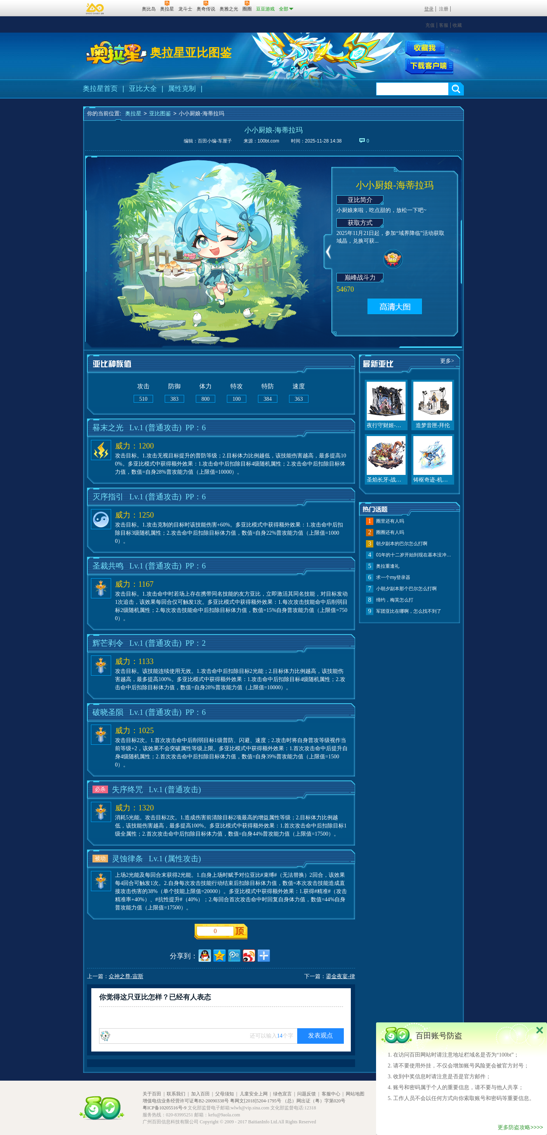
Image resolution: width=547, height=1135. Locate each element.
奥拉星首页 (100, 88)
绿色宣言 (282, 1094)
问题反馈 (306, 1094)
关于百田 (152, 1094)
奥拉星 (133, 113)
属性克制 (182, 88)
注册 (443, 9)
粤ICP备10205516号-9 (164, 1108)
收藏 (457, 25)
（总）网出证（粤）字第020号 (313, 1101)
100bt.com (268, 141)
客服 (443, 25)
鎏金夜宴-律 (340, 976)
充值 (430, 25)
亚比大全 (143, 88)
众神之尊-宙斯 (126, 976)
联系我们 (176, 1094)
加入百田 (200, 1094)
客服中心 (331, 1094)
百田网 (124, 8)
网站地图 (355, 1094)
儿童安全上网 (254, 1094)
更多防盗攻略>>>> (520, 1127)
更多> (447, 361)
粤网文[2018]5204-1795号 (255, 1101)
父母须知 (224, 1094)
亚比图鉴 (160, 113)
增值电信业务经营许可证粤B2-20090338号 (186, 1101)
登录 (429, 9)
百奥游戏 (95, 8)
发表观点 (320, 1035)
